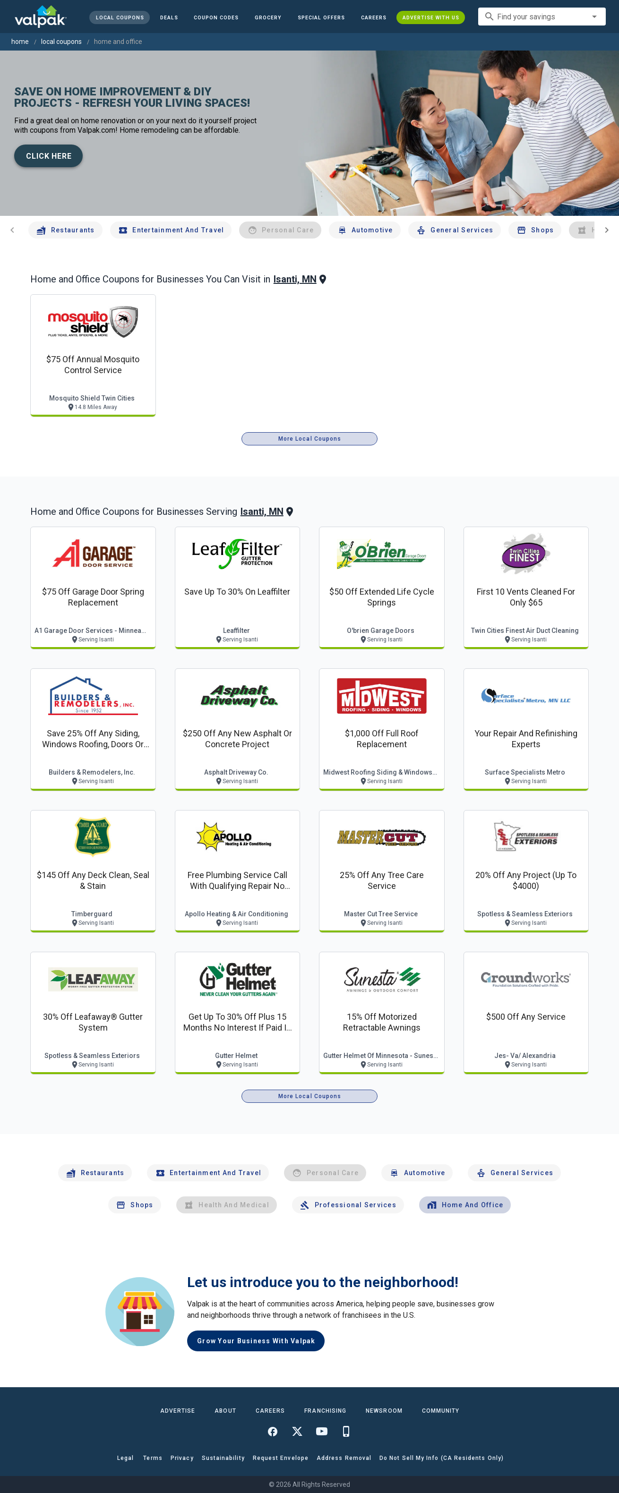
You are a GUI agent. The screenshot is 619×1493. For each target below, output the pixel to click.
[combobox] (542, 17)
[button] (321, 17)
